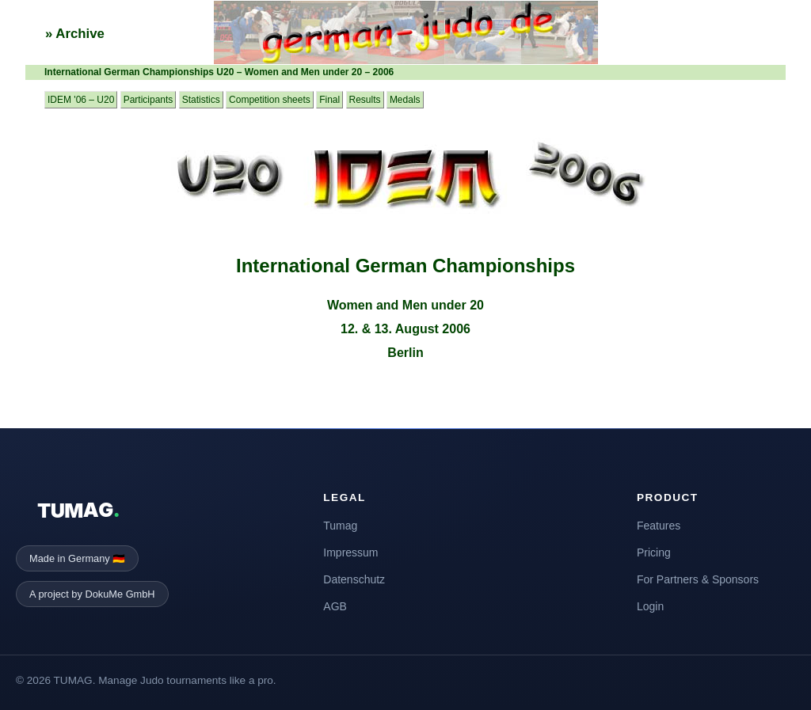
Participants (148, 99)
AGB (335, 606)
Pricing (654, 552)
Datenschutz (354, 579)
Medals (405, 99)
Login (650, 606)
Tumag (340, 525)
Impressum (350, 552)
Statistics (201, 99)
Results (365, 99)
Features (658, 525)
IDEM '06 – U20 (81, 99)
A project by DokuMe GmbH (92, 594)
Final (329, 99)
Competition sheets (269, 99)
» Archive (75, 33)
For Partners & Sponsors (698, 579)
